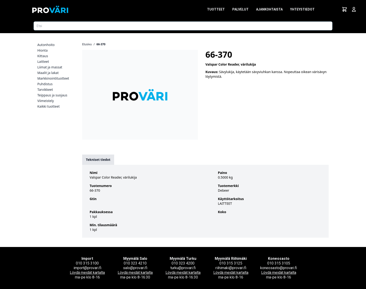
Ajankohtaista (269, 9)
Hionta (42, 50)
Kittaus (42, 56)
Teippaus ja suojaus (52, 95)
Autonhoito (46, 44)
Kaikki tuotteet (48, 106)
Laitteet (43, 61)
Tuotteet (216, 9)
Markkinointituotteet (53, 78)
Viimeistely (45, 101)
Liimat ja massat (49, 67)
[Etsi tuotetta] (183, 25)
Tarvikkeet (45, 89)
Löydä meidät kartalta (87, 272)
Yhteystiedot (302, 9)
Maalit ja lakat (48, 72)
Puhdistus (45, 84)
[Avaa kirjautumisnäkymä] (354, 9)
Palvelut (240, 9)
